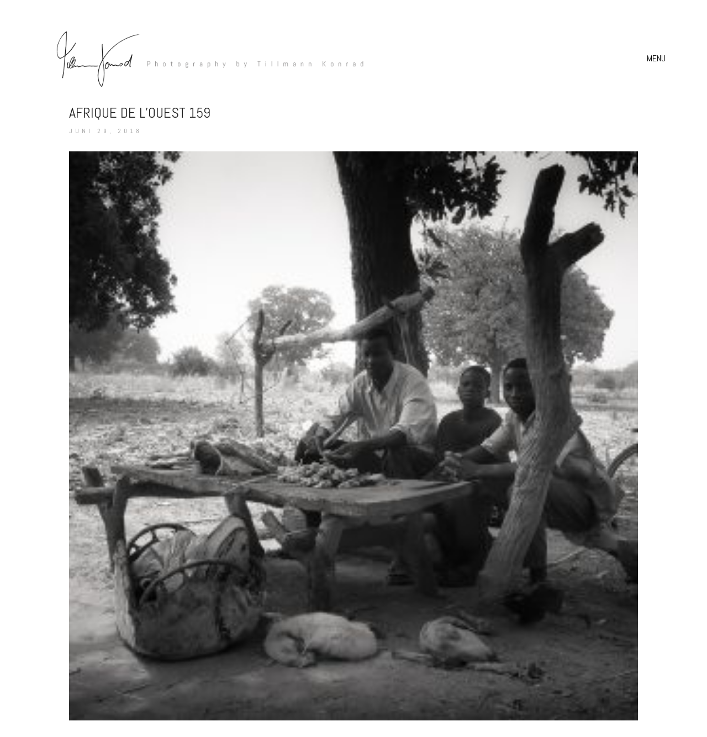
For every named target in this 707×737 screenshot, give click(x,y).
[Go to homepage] (204, 58)
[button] (657, 58)
